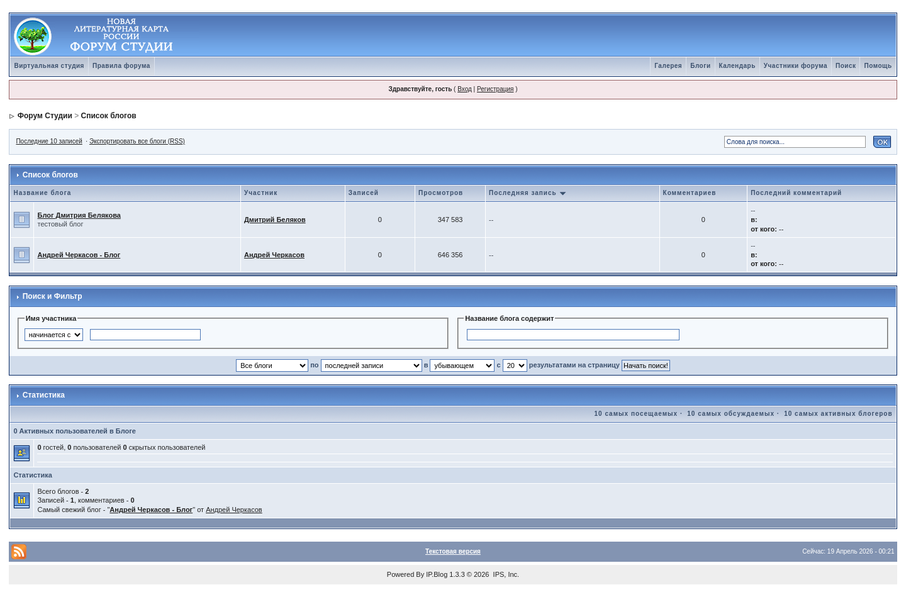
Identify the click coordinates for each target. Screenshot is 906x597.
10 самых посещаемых (636, 413)
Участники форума (795, 65)
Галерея (668, 65)
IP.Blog (436, 574)
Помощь (878, 65)
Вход (464, 89)
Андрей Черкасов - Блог (78, 255)
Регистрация (495, 89)
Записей (364, 192)
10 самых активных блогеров (838, 413)
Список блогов (109, 115)
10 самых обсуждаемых (731, 413)
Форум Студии (45, 115)
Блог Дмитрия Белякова (78, 215)
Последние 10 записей (49, 141)
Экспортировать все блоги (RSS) (137, 141)
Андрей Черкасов (274, 255)
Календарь (737, 65)
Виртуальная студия (49, 65)
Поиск (846, 65)
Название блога (42, 192)
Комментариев (690, 192)
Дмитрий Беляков (275, 219)
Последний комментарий (796, 192)
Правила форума (121, 65)
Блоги (700, 65)
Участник (260, 192)
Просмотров (440, 192)
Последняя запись (528, 192)
